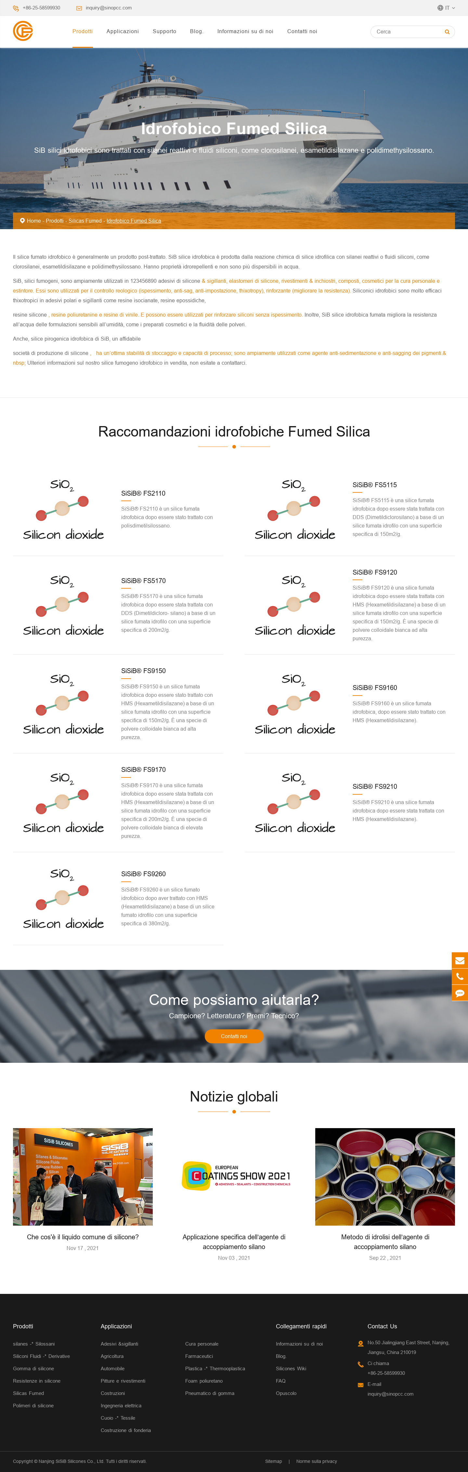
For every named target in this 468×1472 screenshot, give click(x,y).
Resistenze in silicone (36, 1381)
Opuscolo (286, 1393)
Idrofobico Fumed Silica (134, 221)
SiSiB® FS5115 (375, 484)
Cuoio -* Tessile (118, 1418)
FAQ (281, 1381)
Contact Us (382, 1326)
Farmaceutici (199, 1356)
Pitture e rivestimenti (123, 1381)
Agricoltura (112, 1356)
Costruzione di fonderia (126, 1430)
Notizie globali (234, 1096)
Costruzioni (113, 1393)
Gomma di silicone (33, 1368)
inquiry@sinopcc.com (109, 7)
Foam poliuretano (204, 1381)
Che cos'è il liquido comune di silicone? (83, 1237)
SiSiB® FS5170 (143, 580)
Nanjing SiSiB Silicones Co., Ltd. (72, 1461)
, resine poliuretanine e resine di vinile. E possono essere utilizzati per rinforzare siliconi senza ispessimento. (176, 315)
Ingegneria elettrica (121, 1405)
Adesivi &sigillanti (119, 1344)
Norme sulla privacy (316, 1461)
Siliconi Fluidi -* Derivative (41, 1356)
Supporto (164, 31)
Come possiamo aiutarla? (234, 999)
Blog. (197, 31)
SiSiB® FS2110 (143, 493)
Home (34, 221)
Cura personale (201, 1344)
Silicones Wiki (291, 1368)
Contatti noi (302, 31)
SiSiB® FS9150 (143, 670)
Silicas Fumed (85, 221)
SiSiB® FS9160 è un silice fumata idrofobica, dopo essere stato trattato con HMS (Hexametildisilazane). (399, 711)
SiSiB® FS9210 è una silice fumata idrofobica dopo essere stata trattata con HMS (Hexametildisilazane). (398, 810)
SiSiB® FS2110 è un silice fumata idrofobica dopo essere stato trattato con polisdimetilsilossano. (167, 517)
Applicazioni (123, 31)
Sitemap (273, 1461)
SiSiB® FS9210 (375, 786)
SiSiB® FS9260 (143, 874)
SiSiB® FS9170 (143, 769)
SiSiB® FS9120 (375, 572)
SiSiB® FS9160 (375, 687)
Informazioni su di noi (245, 31)
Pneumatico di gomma (209, 1393)
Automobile (112, 1368)
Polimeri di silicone (33, 1405)
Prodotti (82, 31)
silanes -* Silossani (34, 1344)
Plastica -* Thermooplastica (215, 1368)
